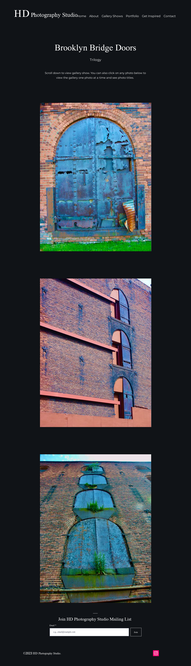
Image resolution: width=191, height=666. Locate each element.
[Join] (135, 632)
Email (52, 625)
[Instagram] (156, 653)
